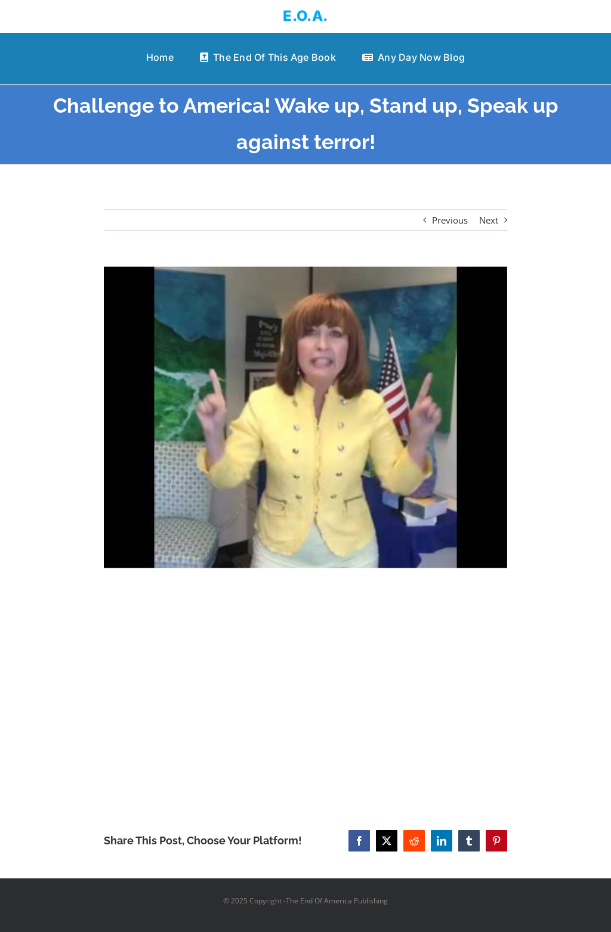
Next (488, 220)
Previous (450, 220)
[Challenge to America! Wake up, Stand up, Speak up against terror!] (305, 418)
